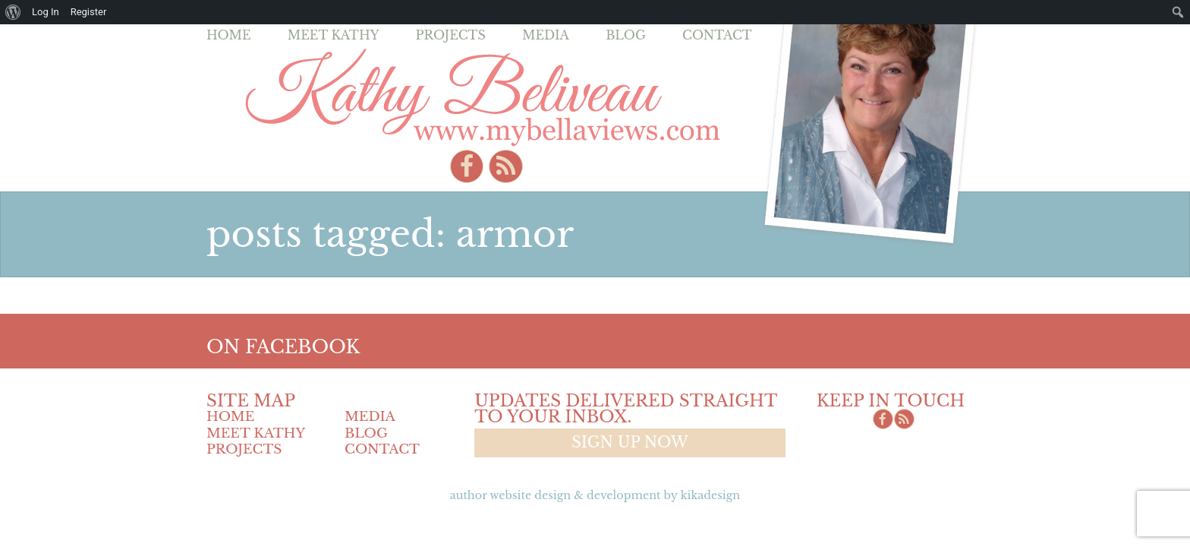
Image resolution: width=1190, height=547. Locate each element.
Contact (717, 35)
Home (228, 35)
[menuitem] (13, 12)
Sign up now (629, 442)
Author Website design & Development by (595, 495)
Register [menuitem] (89, 11)
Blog (626, 35)
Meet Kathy (333, 35)
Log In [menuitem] (45, 11)
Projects (451, 35)
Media (545, 35)
